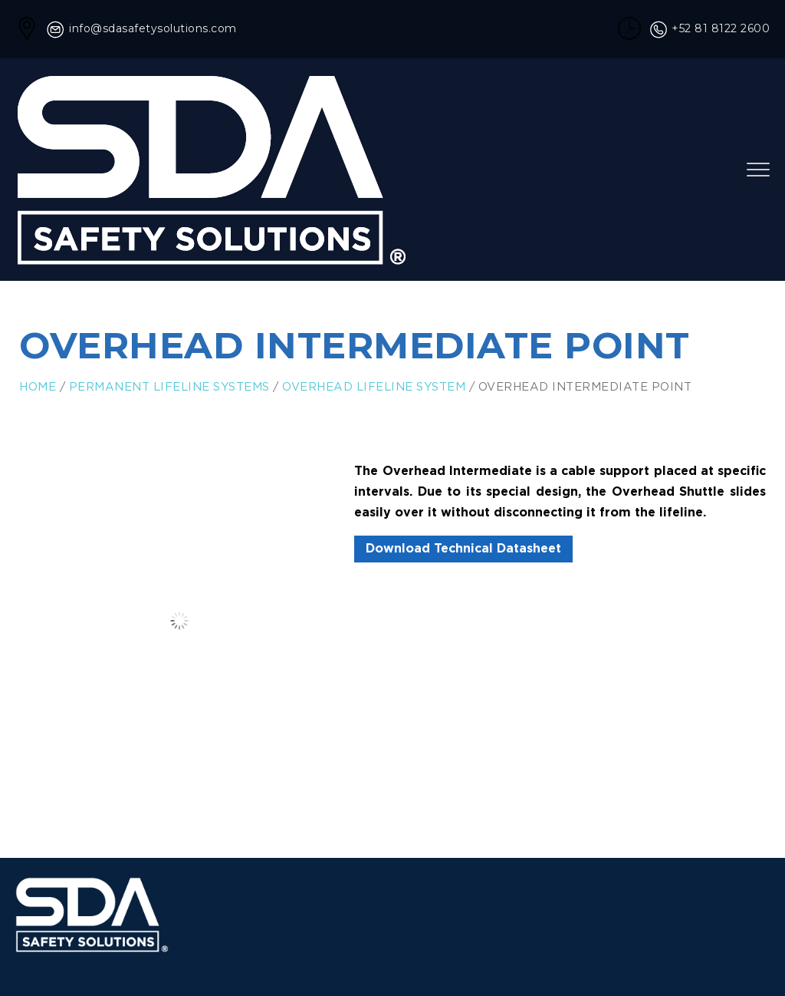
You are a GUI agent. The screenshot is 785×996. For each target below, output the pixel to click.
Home (37, 387)
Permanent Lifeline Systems (169, 387)
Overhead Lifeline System (373, 387)
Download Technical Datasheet (463, 549)
